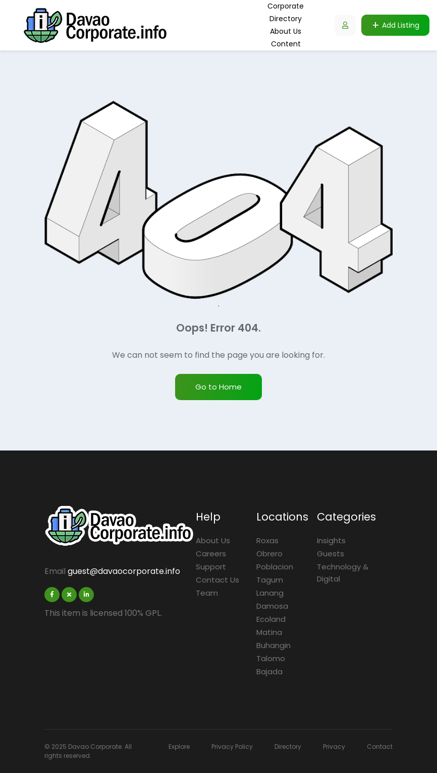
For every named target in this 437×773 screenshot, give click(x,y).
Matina (269, 632)
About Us (285, 31)
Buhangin (273, 645)
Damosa (272, 606)
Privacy (334, 746)
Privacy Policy (232, 746)
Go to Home (218, 386)
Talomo (270, 658)
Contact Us (217, 579)
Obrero (269, 553)
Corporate (285, 6)
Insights (331, 540)
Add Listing (400, 25)
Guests (330, 553)
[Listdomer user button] (345, 25)
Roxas (267, 540)
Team (207, 593)
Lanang (270, 593)
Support (211, 566)
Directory (285, 19)
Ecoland (271, 619)
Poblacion (274, 566)
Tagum (269, 579)
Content (286, 44)
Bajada (269, 671)
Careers (211, 553)
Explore (179, 746)
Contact (380, 746)
